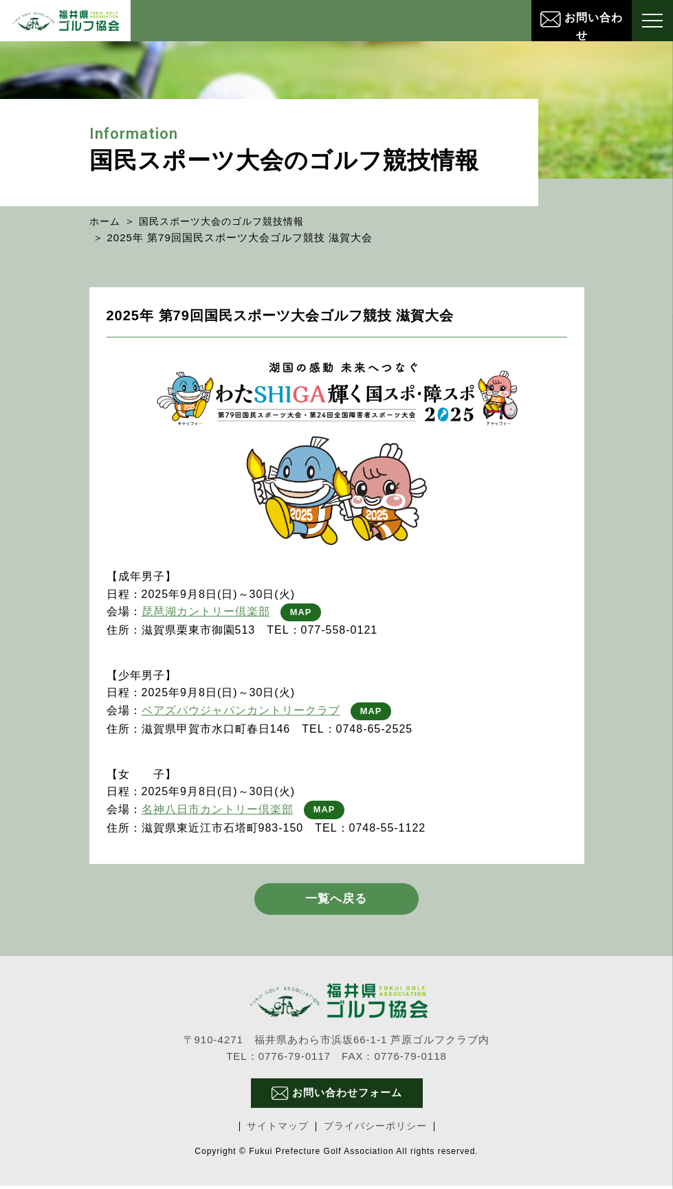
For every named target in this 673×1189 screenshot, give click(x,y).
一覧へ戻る (337, 901)
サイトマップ (278, 1129)
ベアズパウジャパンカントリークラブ (241, 710)
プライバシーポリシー (375, 1129)
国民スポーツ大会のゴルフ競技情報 (229, 221)
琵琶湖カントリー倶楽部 (206, 611)
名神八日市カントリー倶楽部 (218, 809)
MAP (302, 612)
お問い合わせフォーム (337, 1096)
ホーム (105, 221)
